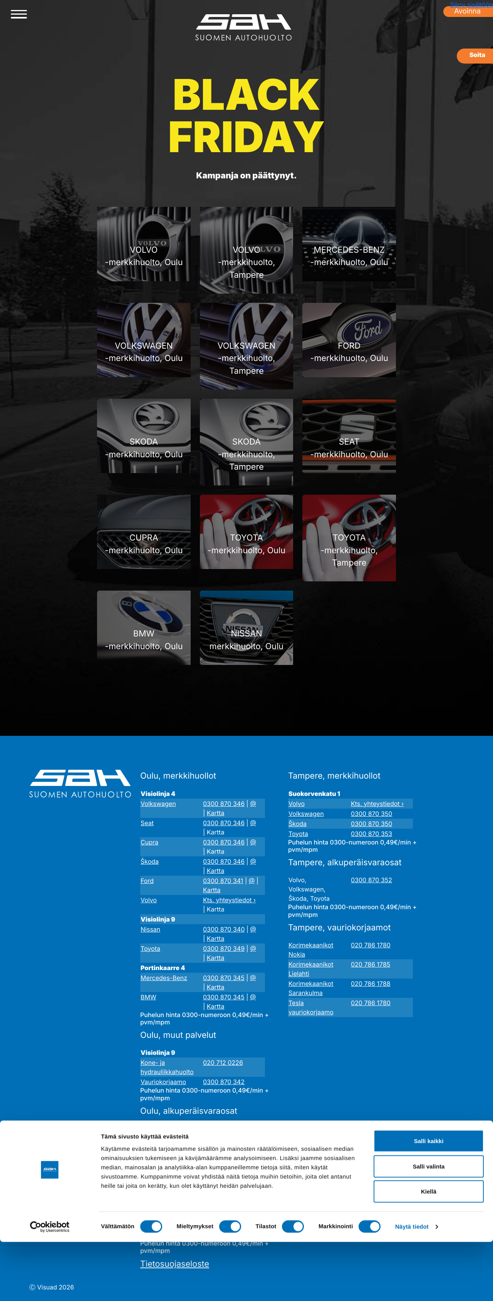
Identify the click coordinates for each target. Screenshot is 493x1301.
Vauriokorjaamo (163, 1082)
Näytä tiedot (412, 1286)
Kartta (216, 813)
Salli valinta (429, 1225)
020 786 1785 (370, 964)
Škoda (150, 861)
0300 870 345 (224, 978)
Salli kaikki (429, 1200)
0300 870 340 (224, 929)
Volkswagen (158, 803)
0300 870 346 (224, 803)
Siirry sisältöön (471, 4)
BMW (148, 997)
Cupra (149, 842)
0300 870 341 (223, 881)
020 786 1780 (371, 945)
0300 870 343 (224, 1148)
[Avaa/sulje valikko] (19, 14)
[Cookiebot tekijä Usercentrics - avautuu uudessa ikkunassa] (50, 1286)
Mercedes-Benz (164, 978)
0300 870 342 (224, 1082)
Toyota (150, 948)
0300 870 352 (371, 880)
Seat (147, 823)
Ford (147, 881)
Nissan (150, 929)
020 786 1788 (371, 983)
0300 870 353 (371, 834)
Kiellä (428, 1250)
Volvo (149, 900)
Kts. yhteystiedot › (229, 900)
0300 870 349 (224, 948)
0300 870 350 (371, 814)
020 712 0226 (223, 1062)
